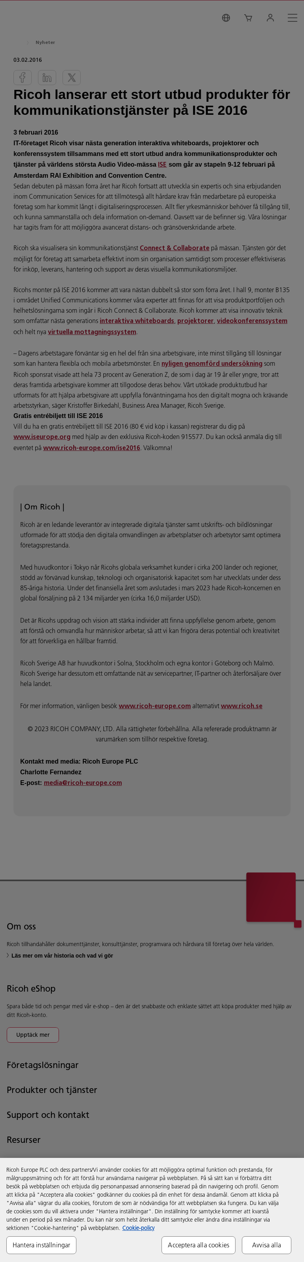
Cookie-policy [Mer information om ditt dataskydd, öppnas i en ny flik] (138, 1228)
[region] (152, 1210)
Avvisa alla (266, 1245)
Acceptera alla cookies (198, 1245)
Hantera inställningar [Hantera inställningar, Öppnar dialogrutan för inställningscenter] (41, 1245)
